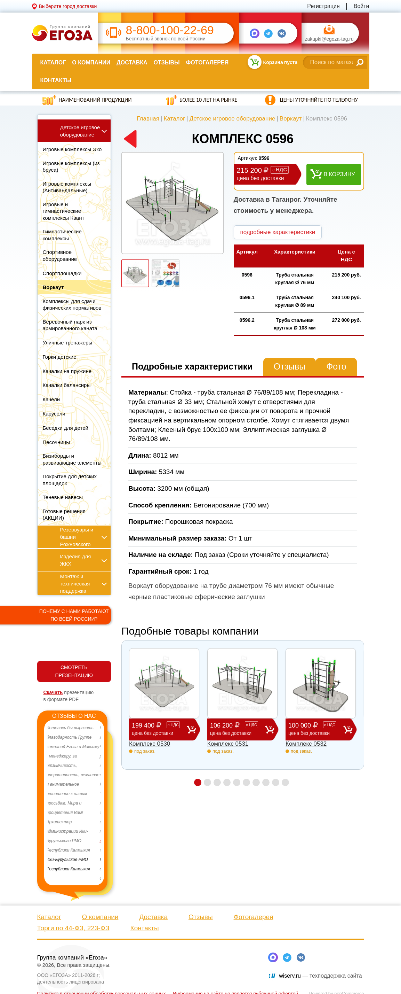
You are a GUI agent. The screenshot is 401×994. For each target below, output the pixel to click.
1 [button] (197, 782)
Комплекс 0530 (149, 743)
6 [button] (246, 782)
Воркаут (291, 118)
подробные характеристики (277, 232)
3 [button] (217, 782)
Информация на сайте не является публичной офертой (235, 985)
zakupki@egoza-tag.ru (329, 39)
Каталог (53, 62)
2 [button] (207, 782)
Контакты (56, 80)
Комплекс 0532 (306, 743)
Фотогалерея (207, 62)
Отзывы (167, 62)
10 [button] (285, 782)
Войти (361, 6)
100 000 (315, 729)
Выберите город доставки (68, 6)
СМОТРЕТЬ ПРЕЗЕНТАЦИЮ (74, 671)
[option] (74, 798)
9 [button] (275, 782)
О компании (91, 62)
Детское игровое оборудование (232, 118)
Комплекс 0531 (227, 743)
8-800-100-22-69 (170, 30)
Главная (148, 118)
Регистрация (323, 6)
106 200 (237, 729)
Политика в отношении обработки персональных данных (101, 985)
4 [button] (227, 782)
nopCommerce (349, 985)
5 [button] (236, 782)
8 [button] (266, 782)
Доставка (132, 62)
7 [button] (256, 782)
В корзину (339, 174)
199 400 (159, 729)
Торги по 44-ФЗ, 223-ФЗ (73, 920)
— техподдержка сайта (320, 968)
